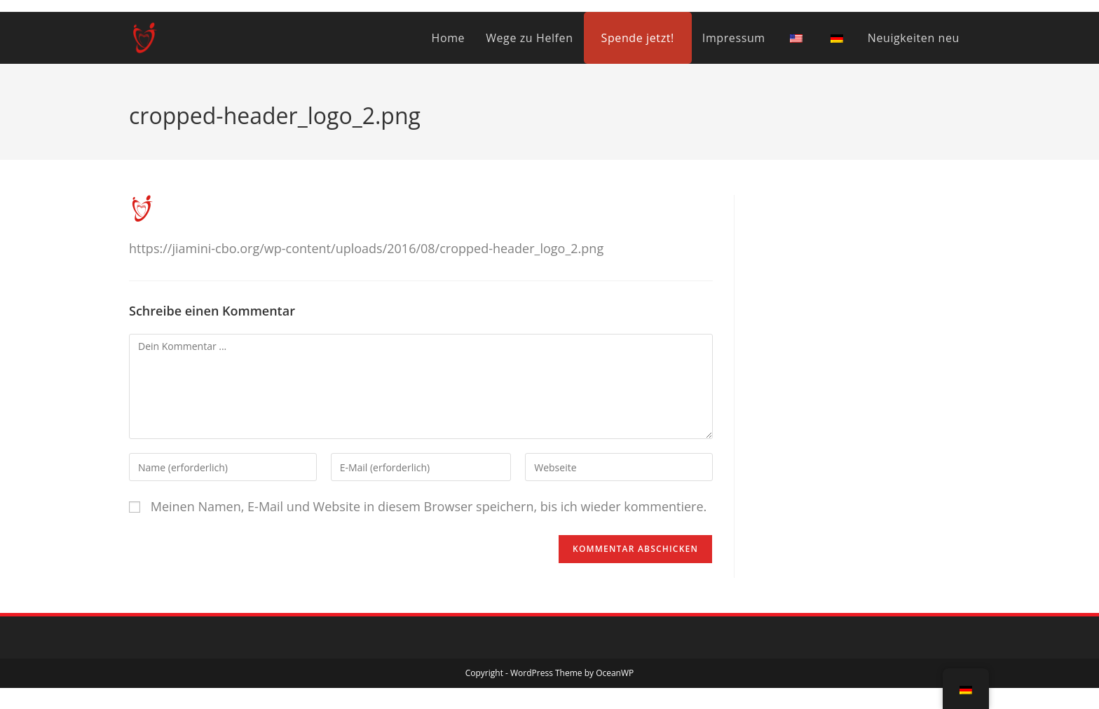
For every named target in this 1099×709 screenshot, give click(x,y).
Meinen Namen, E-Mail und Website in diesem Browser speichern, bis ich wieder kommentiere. (429, 506)
